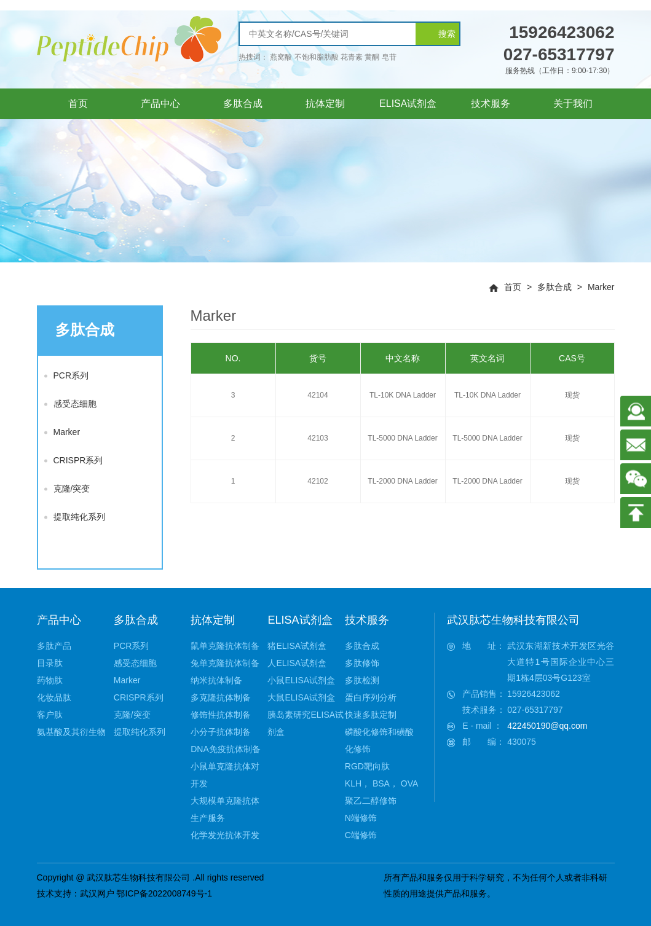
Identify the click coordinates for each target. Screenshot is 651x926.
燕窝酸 (281, 57)
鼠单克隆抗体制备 (225, 646)
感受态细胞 (70, 404)
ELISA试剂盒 (299, 620)
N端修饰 (361, 818)
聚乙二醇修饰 (371, 801)
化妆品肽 (54, 697)
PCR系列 (66, 375)
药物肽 (50, 680)
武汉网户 (97, 893)
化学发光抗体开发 (225, 835)
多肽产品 (54, 646)
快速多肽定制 (371, 715)
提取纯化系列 (74, 517)
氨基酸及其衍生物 (71, 732)
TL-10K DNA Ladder (402, 395)
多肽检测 (362, 680)
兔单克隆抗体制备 (225, 663)
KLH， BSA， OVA (382, 783)
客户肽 (50, 715)
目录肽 (50, 663)
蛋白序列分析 (371, 697)
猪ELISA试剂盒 (296, 646)
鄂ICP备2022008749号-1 (164, 893)
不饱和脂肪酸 (316, 57)
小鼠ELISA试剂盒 (301, 680)
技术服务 (367, 620)
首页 (512, 287)
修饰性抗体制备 (221, 715)
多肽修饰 (362, 663)
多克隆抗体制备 (221, 697)
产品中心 (59, 620)
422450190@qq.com (547, 726)
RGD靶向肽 (367, 766)
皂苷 (389, 57)
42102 (317, 481)
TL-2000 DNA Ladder (402, 481)
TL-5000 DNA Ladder (402, 438)
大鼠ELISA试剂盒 (301, 697)
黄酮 (372, 57)
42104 (317, 395)
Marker (601, 287)
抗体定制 (213, 620)
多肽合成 (554, 287)
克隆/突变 (67, 488)
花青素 (352, 57)
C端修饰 (361, 835)
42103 (317, 438)
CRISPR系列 (73, 460)
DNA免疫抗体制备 (226, 749)
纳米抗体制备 (216, 680)
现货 (572, 395)
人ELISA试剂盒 (296, 663)
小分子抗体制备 (221, 732)
